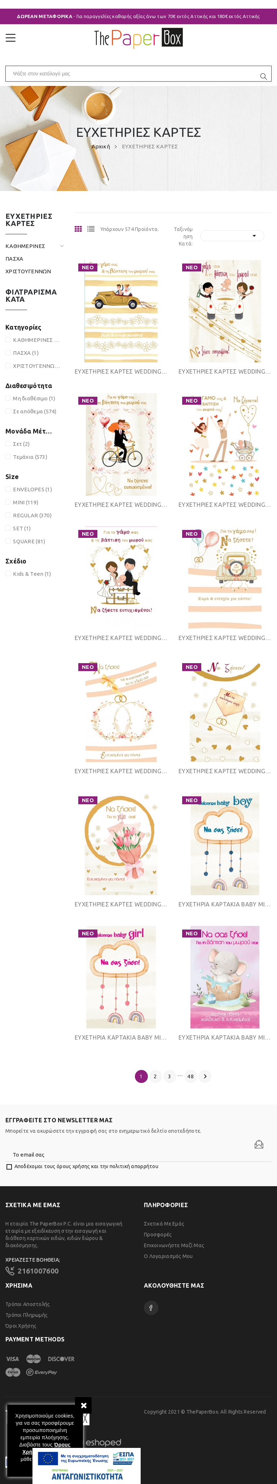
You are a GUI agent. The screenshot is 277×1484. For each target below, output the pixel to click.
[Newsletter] (259, 1144)
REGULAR (32, 515)
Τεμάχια (30, 457)
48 (190, 1076)
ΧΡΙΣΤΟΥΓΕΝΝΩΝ (28, 271)
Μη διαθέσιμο (34, 398)
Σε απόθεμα (35, 411)
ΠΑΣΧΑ (14, 259)
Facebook (151, 1308)
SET (22, 528)
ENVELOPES (32, 489)
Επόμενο (205, 1076)
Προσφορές (158, 1234)
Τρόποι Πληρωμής (26, 1315)
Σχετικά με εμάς (164, 1224)
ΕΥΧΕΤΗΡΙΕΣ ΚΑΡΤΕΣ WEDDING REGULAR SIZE (225, 638)
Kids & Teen (32, 574)
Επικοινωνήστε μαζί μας (174, 1245)
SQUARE (29, 541)
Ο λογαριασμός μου (168, 1256)
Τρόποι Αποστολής (27, 1304)
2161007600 (38, 1271)
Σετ (21, 444)
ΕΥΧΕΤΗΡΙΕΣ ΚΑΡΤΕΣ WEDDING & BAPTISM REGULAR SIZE (121, 371)
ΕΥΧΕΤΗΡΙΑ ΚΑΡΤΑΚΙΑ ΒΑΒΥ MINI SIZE (225, 904)
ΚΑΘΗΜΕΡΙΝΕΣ (25, 246)
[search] (264, 77)
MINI (25, 502)
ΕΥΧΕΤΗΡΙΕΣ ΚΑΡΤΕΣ (28, 220)
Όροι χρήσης (20, 1326)
